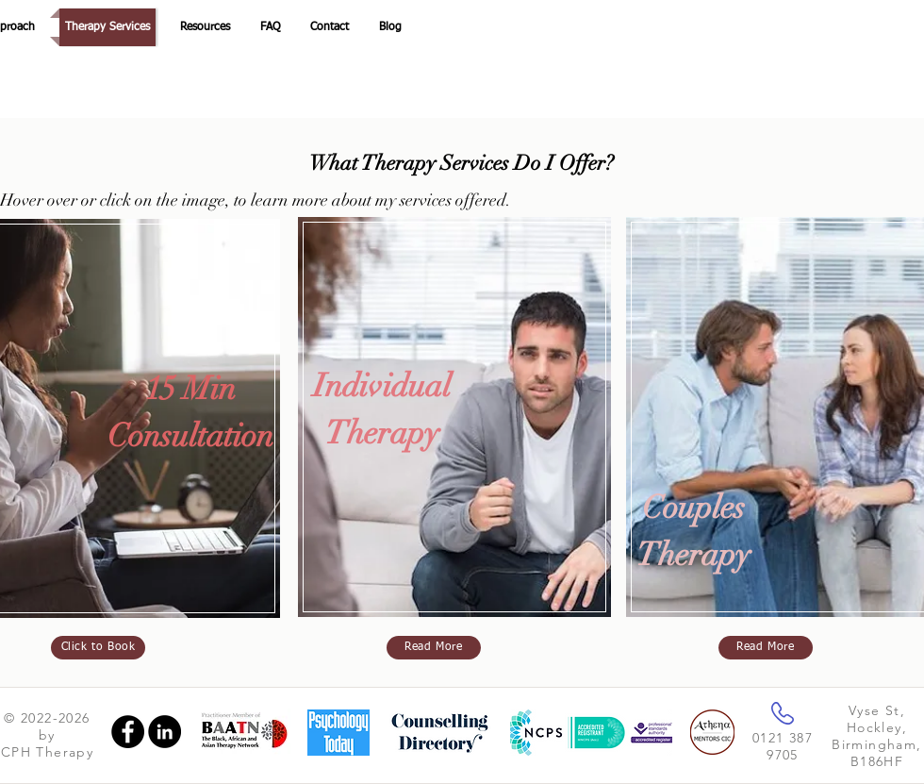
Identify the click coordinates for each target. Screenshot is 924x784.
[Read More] (434, 647)
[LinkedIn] (164, 731)
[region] (457, 426)
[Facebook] (127, 731)
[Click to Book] (98, 647)
